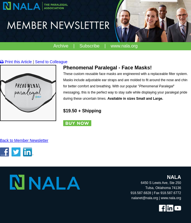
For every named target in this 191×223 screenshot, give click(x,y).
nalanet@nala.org (144, 198)
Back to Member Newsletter (24, 140)
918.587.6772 (170, 193)
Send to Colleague (51, 62)
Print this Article (16, 62)
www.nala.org (171, 198)
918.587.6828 (141, 193)
